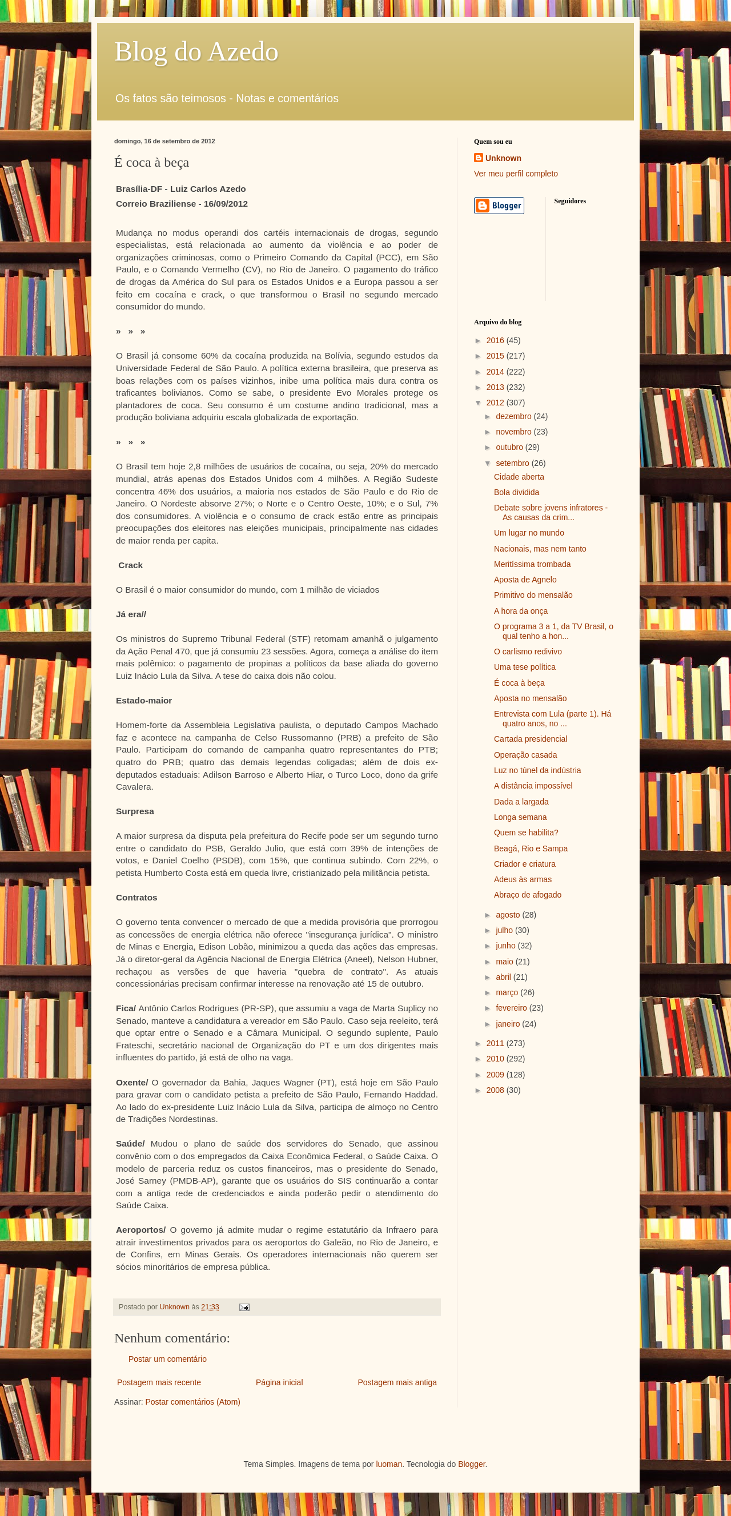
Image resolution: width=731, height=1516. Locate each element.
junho (506, 945)
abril (504, 977)
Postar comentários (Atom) (192, 1401)
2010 (497, 1058)
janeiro (509, 1023)
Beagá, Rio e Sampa (531, 848)
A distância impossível (533, 785)
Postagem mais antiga (397, 1382)
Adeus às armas (523, 879)
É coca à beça (519, 682)
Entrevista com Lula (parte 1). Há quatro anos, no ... (552, 718)
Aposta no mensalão (530, 698)
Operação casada (525, 754)
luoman (389, 1464)
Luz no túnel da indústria (537, 770)
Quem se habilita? (526, 832)
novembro (514, 431)
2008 (497, 1090)
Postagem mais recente (159, 1382)
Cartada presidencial (530, 738)
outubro (510, 447)
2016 (497, 340)
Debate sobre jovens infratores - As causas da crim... (551, 512)
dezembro (514, 416)
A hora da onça (521, 611)
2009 (497, 1074)
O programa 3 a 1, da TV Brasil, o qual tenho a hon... (553, 631)
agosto (509, 914)
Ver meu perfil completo (516, 173)
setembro (513, 463)
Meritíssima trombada (532, 564)
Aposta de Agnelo (525, 579)
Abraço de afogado (527, 894)
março (508, 992)
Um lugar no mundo (529, 532)
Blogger (471, 1464)
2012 (497, 402)
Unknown (503, 158)
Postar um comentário (167, 1359)
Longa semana (520, 817)
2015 (497, 355)
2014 (497, 371)
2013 (497, 387)
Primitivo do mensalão (533, 595)
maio (505, 961)
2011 (497, 1043)
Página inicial (279, 1382)
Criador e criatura (525, 863)
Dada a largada (521, 801)
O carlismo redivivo (528, 651)
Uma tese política (525, 666)
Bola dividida (516, 492)
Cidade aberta (519, 476)
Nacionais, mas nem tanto (540, 548)
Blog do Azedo (196, 51)
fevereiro (512, 1007)
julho (505, 930)
